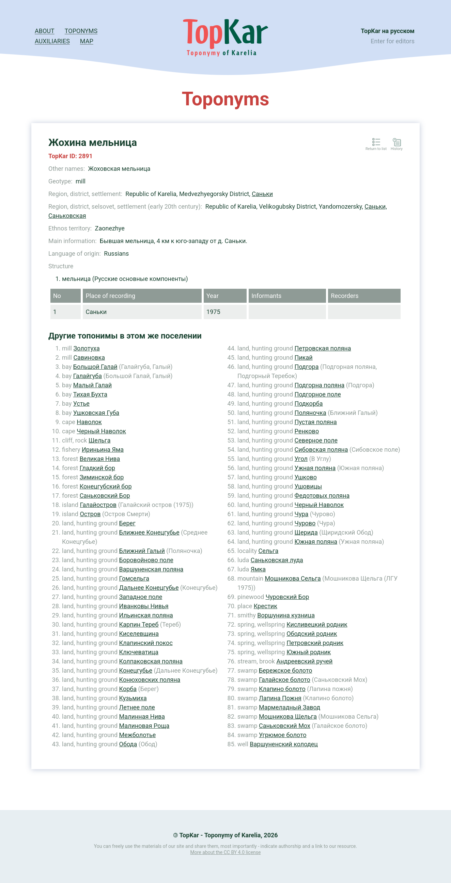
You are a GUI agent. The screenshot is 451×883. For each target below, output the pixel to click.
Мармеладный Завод (289, 707)
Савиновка (89, 357)
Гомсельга (134, 578)
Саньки (262, 193)
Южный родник (308, 652)
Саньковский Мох (284, 725)
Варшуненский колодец (284, 744)
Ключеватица (138, 652)
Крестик (265, 606)
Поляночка (310, 412)
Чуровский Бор (287, 596)
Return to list (376, 149)
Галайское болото (284, 679)
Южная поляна (316, 541)
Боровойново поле (146, 560)
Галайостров (98, 504)
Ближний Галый (142, 550)
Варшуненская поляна (151, 569)
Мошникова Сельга (293, 578)
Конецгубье (135, 670)
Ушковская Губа (96, 412)
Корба (128, 688)
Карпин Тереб (139, 624)
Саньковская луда (277, 560)
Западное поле (140, 596)
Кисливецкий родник (316, 624)
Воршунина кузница (286, 615)
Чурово (305, 523)
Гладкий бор (97, 468)
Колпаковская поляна (151, 661)
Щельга (100, 440)
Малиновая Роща (144, 725)
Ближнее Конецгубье (149, 532)
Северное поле (316, 440)
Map (86, 41)
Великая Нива (100, 458)
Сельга (268, 550)
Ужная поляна (315, 468)
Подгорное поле (318, 394)
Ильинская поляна (146, 615)
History (397, 149)
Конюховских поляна (150, 679)
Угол (301, 458)
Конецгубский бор (106, 486)
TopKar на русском (388, 30)
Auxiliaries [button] (52, 41)
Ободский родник (311, 633)
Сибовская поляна (321, 449)
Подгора (307, 366)
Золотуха (86, 348)
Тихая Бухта (90, 394)
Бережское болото (285, 670)
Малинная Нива (142, 716)
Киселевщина (139, 633)
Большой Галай (95, 366)
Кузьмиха (133, 698)
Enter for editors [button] (393, 41)
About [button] (45, 30)
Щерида (306, 532)
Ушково (306, 477)
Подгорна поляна (320, 385)
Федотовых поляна (322, 495)
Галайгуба (87, 375)
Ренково (307, 431)
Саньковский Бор (105, 495)
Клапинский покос (146, 642)
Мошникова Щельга (288, 716)
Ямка (258, 569)
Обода (128, 744)
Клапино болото (282, 688)
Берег (127, 523)
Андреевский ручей (304, 661)
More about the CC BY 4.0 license (225, 852)
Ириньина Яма (103, 449)
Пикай (304, 357)
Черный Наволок (101, 431)
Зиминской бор (102, 477)
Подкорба (309, 403)
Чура (302, 514)
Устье (81, 403)
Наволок (89, 421)
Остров (90, 514)
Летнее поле (137, 707)
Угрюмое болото (283, 734)
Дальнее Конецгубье (149, 587)
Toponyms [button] (81, 30)
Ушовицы (308, 486)
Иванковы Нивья (144, 606)
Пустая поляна (316, 421)
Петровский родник (314, 642)
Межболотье (137, 734)
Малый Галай (92, 385)
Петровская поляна (323, 348)
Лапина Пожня (280, 698)
